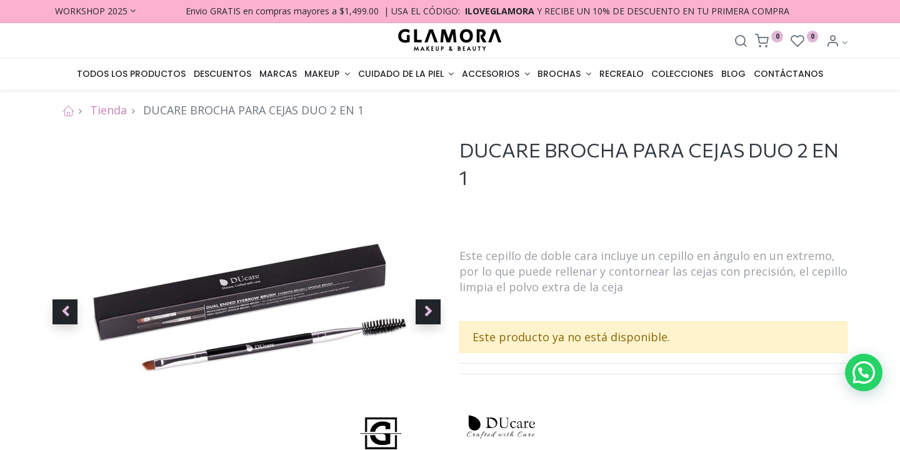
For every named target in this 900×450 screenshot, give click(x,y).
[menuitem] (131, 74)
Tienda (108, 110)
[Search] (741, 42)
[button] (65, 311)
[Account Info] (837, 42)
